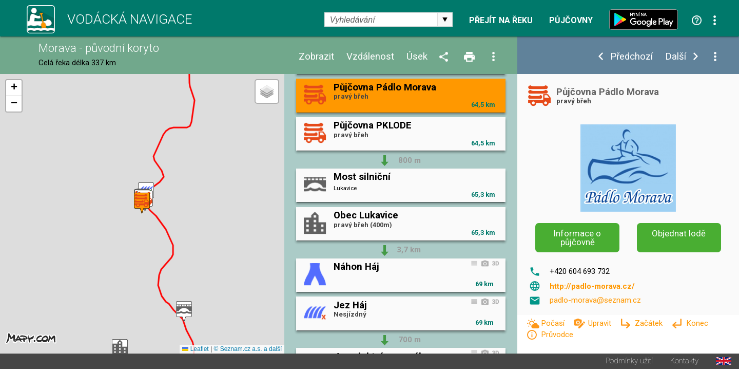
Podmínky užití (629, 362)
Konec (697, 323)
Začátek (650, 323)
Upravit (600, 323)
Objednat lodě (679, 233)
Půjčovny (571, 20)
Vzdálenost (370, 57)
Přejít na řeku (501, 20)
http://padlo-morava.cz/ (592, 286)
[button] (184, 312)
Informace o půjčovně (577, 237)
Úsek (416, 57)
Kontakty (684, 362)
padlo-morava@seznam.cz (595, 300)
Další (675, 57)
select (445, 19)
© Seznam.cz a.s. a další (247, 350)
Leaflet (195, 350)
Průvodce (557, 334)
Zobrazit (316, 57)
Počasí (554, 323)
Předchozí (631, 57)
